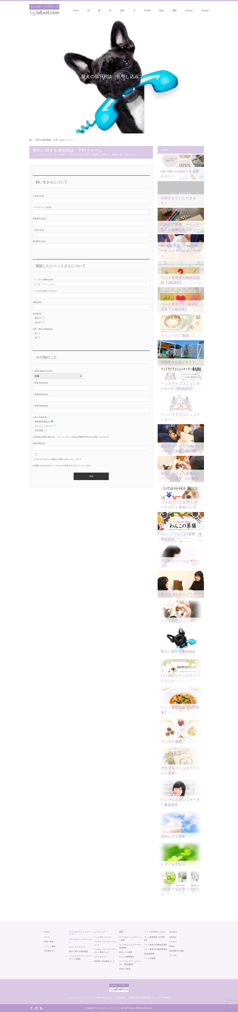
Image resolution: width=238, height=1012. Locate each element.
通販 (174, 10)
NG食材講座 (149, 954)
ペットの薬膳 (149, 958)
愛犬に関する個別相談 (78, 951)
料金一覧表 (49, 942)
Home (76, 10)
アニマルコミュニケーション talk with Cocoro (115, 1008)
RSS (41, 1008)
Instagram (36, 1008)
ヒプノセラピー (100, 957)
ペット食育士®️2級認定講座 (155, 949)
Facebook (31, 1008)
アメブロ (173, 955)
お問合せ (173, 937)
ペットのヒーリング (102, 937)
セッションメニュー (77, 947)
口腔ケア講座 (124, 969)
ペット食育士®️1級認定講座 (155, 945)
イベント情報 (49, 946)
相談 (122, 10)
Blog (161, 10)
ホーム (47, 937)
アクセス (173, 942)
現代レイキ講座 (125, 952)
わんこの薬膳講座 (126, 957)
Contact (205, 10)
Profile (147, 10)
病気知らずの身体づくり (104, 961)
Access (188, 10)
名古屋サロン (49, 951)
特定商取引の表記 (176, 951)
